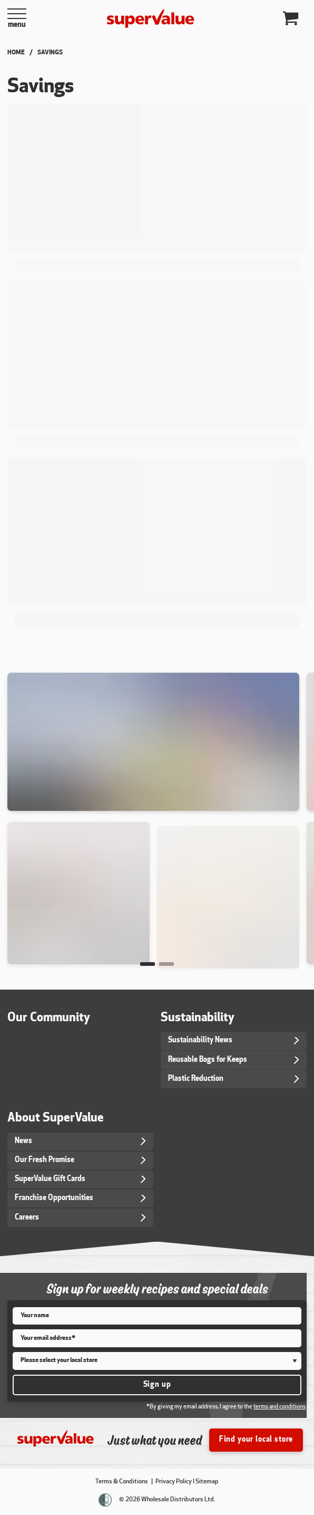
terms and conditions (279, 1407)
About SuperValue (55, 1119)
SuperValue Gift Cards (50, 1179)
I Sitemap (206, 1482)
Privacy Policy (173, 1482)
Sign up (157, 1385)
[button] (147, 964)
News (23, 1141)
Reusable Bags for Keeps (207, 1060)
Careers (27, 1217)
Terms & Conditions (122, 1482)
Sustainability (197, 1018)
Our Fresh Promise (44, 1160)
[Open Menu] (16, 18)
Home (16, 53)
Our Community (48, 1018)
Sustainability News (200, 1040)
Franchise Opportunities (54, 1198)
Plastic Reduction (195, 1079)
